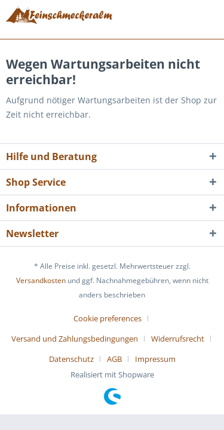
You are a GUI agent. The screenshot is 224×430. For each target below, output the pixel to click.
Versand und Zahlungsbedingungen (74, 338)
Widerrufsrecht (177, 338)
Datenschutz (71, 359)
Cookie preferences (107, 318)
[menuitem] (112, 318)
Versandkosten (41, 280)
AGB (114, 359)
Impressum (155, 359)
